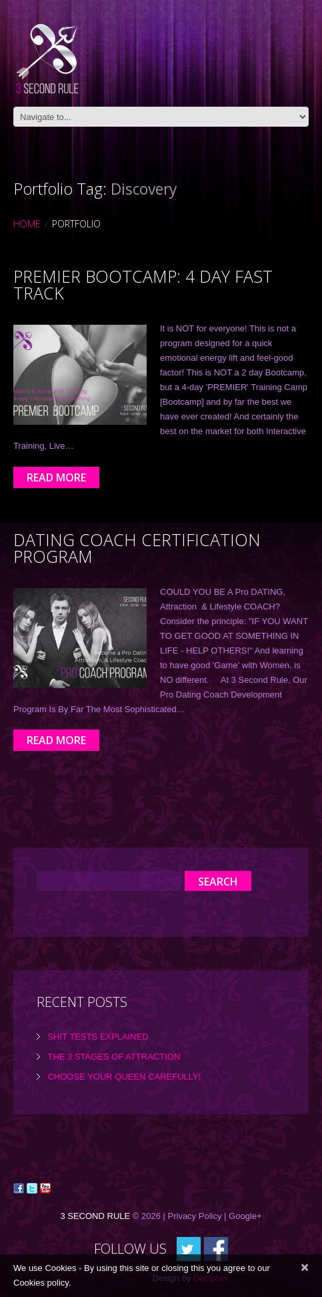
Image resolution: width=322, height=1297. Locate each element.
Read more (56, 477)
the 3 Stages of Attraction (113, 1057)
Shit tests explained (97, 1037)
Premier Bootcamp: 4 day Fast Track (143, 284)
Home (27, 223)
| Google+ (243, 1216)
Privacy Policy (195, 1216)
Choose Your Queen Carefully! (124, 1077)
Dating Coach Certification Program (137, 547)
